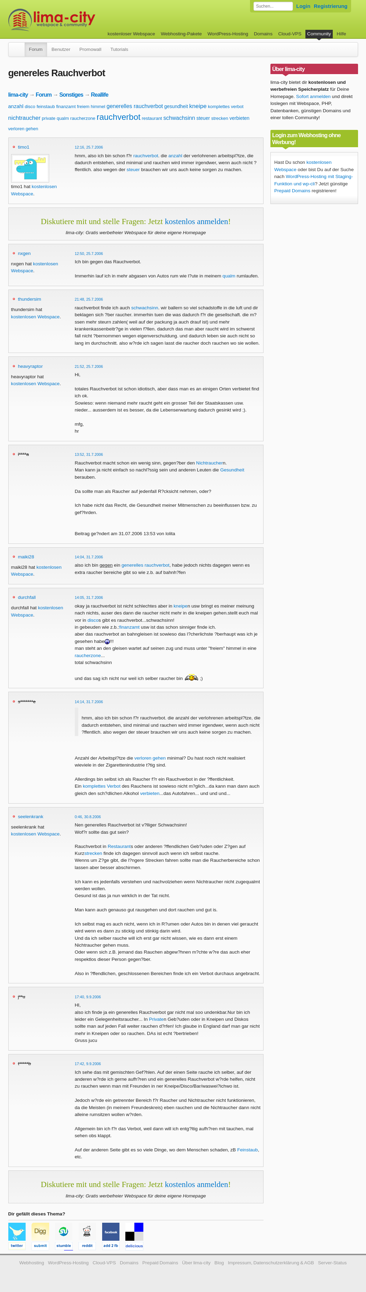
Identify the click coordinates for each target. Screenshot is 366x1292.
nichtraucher (24, 118)
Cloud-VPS (289, 33)
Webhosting (31, 1262)
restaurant (152, 118)
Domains (263, 33)
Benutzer (61, 49)
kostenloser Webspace (131, 33)
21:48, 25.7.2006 (89, 299)
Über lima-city (196, 1262)
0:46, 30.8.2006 (88, 817)
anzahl (16, 106)
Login (303, 6)
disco (30, 106)
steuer (203, 118)
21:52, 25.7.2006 (89, 366)
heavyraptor (30, 366)
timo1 (23, 147)
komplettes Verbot (101, 786)
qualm (63, 118)
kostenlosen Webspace (35, 316)
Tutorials (119, 49)
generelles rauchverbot (135, 106)
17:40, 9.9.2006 (88, 997)
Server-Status (332, 1262)
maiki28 (26, 556)
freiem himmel (91, 106)
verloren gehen (23, 128)
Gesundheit (232, 469)
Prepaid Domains (292, 190)
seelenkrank (30, 816)
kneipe (198, 106)
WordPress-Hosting (227, 33)
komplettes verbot (225, 106)
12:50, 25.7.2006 (89, 253)
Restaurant (119, 846)
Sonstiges (71, 94)
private (48, 118)
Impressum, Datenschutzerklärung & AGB (271, 1262)
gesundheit (176, 106)
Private (156, 1019)
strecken (219, 118)
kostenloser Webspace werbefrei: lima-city (77, 20)
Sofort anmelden (313, 96)
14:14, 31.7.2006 (89, 702)
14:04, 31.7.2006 (89, 557)
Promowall (90, 49)
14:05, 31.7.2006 (89, 597)
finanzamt (65, 106)
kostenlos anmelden (196, 221)
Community (319, 33)
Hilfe (341, 33)
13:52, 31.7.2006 (89, 454)
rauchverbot (119, 117)
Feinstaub (247, 1149)
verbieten (240, 118)
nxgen (24, 253)
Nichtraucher (209, 463)
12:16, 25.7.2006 (89, 147)
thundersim (29, 299)
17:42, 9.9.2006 (88, 1064)
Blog (219, 1262)
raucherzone (82, 118)
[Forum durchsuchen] (273, 6)
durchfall (27, 597)
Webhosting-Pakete (181, 33)
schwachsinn (179, 118)
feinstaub (46, 106)
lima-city (18, 94)
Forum (36, 49)
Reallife (99, 94)
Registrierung (330, 6)
